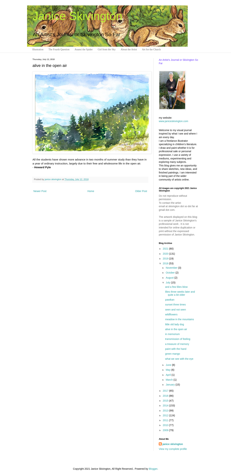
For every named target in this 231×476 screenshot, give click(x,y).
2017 (166, 390)
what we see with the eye (179, 358)
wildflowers (171, 314)
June (169, 364)
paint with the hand (175, 348)
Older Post (141, 191)
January (170, 384)
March (169, 379)
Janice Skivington (77, 16)
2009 (166, 430)
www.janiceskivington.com (173, 121)
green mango (172, 353)
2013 (166, 410)
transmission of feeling (177, 339)
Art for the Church (151, 49)
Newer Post (39, 191)
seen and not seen (175, 309)
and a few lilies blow (176, 286)
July (168, 282)
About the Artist (129, 49)
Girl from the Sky (107, 49)
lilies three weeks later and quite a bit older (180, 293)
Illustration (37, 49)
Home (90, 191)
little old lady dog (174, 324)
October (170, 272)
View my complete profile (173, 449)
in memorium (172, 334)
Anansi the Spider (84, 49)
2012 (166, 415)
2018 (166, 263)
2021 (166, 248)
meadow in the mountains (179, 319)
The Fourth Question (58, 49)
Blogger (153, 468)
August (170, 277)
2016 (166, 395)
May (168, 369)
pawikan (169, 299)
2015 (166, 400)
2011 (166, 420)
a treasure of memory (177, 344)
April (168, 374)
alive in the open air (176, 329)
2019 (166, 258)
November (172, 267)
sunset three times (175, 304)
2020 (166, 253)
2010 (166, 425)
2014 (166, 405)
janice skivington (53, 179)
